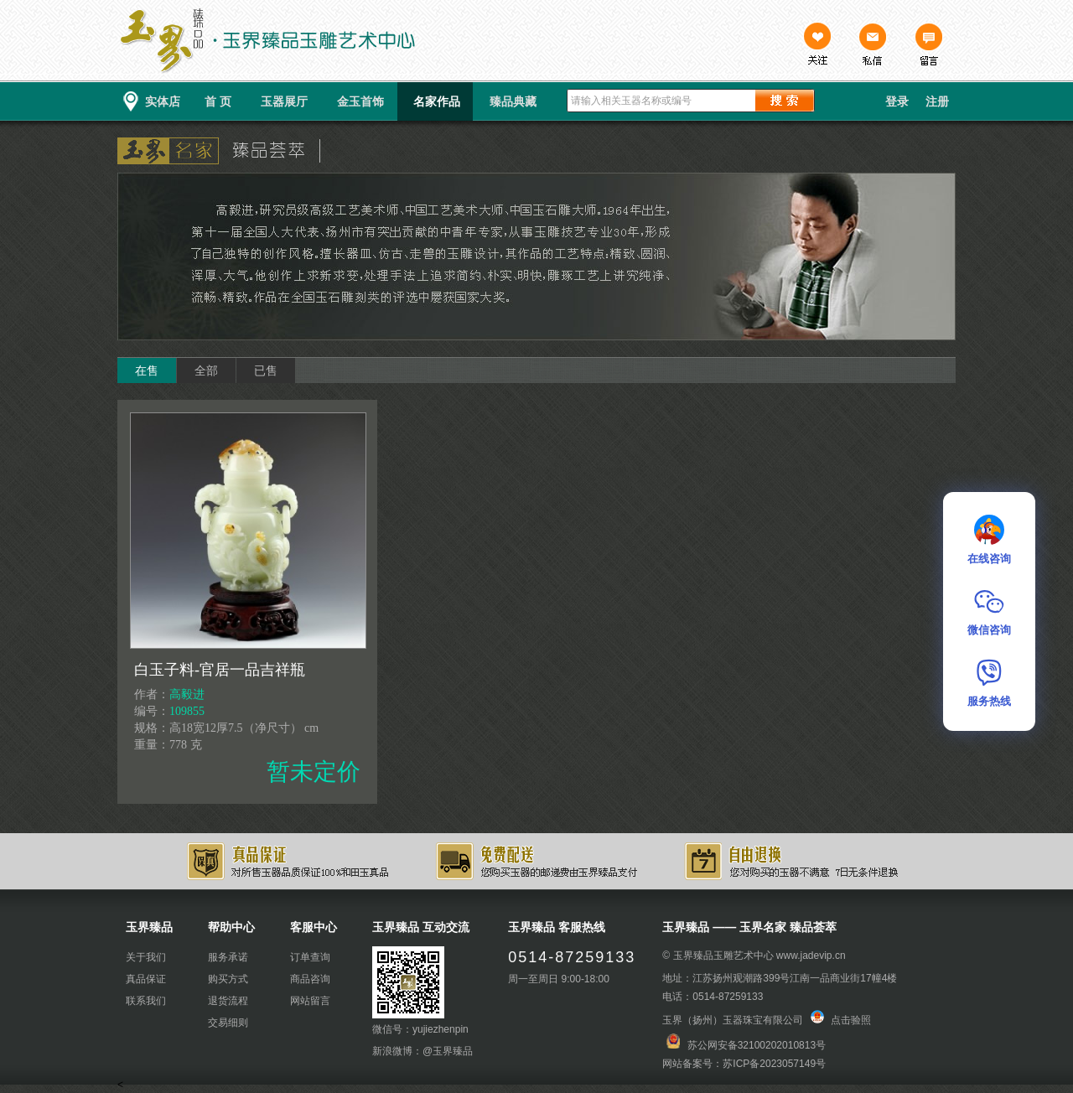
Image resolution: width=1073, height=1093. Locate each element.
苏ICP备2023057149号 (774, 1064)
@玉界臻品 (447, 1051)
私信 (873, 46)
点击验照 (841, 1020)
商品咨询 (310, 979)
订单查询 (310, 957)
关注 (817, 46)
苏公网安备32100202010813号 (756, 1045)
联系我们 (146, 1001)
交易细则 (228, 1022)
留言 (928, 46)
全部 (206, 370)
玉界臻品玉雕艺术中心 (723, 955)
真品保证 (146, 979)
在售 (146, 370)
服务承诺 (228, 957)
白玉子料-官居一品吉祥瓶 (219, 669)
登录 (897, 101)
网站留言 (310, 1001)
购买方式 (228, 979)
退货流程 (228, 1001)
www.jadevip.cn (811, 955)
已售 (265, 370)
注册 (937, 101)
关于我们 (146, 957)
